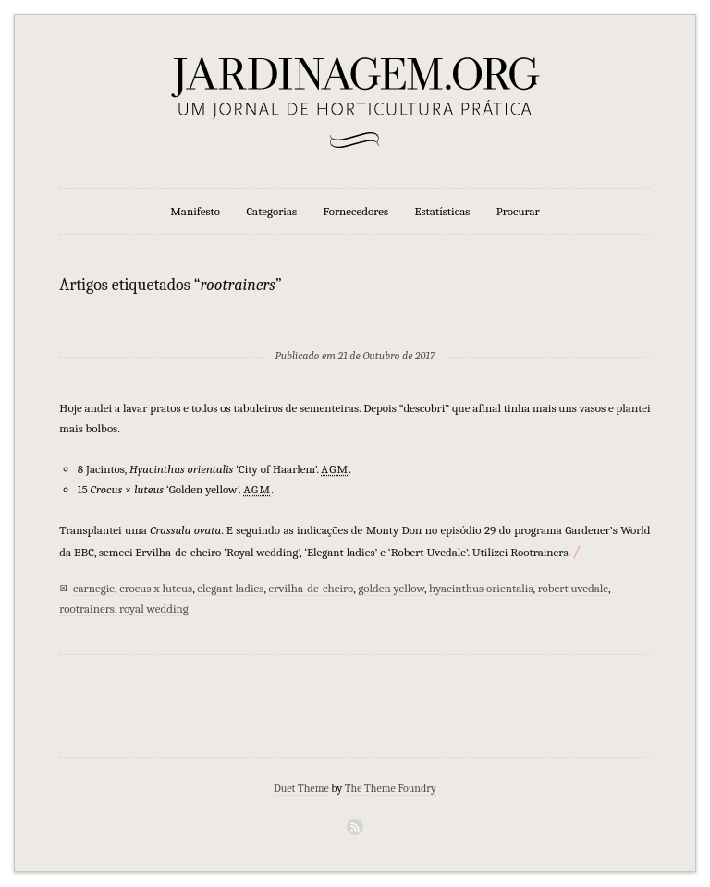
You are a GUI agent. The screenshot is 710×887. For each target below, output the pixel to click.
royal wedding (154, 608)
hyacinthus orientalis (480, 588)
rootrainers (87, 608)
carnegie (94, 588)
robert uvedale (573, 588)
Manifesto (195, 211)
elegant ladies (230, 588)
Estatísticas (442, 211)
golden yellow (391, 588)
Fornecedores (356, 211)
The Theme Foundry (390, 788)
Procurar (518, 211)
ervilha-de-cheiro (311, 588)
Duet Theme (301, 788)
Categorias (271, 211)
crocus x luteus (155, 588)
